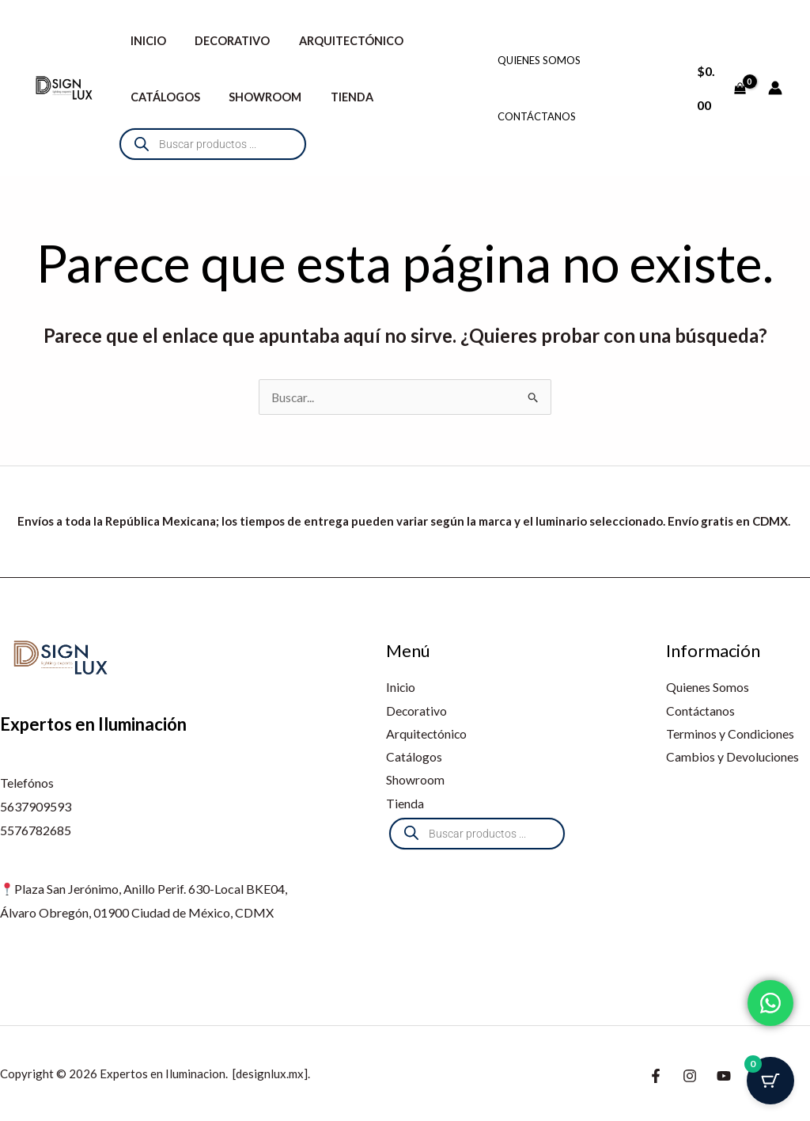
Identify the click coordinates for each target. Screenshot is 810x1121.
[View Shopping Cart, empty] (720, 87)
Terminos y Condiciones (730, 734)
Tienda (337, 97)
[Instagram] (690, 1076)
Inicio (145, 41)
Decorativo (223, 41)
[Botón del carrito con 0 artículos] (770, 1081)
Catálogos (162, 97)
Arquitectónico (336, 41)
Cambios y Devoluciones (733, 757)
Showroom (256, 97)
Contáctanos (537, 116)
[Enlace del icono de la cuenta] (775, 88)
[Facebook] (656, 1076)
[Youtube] (724, 1076)
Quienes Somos (539, 60)
